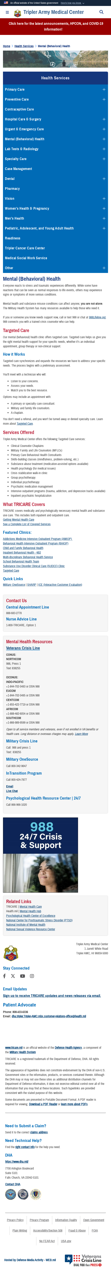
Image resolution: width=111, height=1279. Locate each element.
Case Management (18, 169)
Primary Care (15, 89)
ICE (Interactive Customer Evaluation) (60, 585)
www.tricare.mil (13, 1048)
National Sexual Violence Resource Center (30, 929)
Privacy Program (39, 1220)
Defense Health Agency (68, 1048)
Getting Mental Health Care (18, 520)
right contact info (25, 1147)
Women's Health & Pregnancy (27, 208)
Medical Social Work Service (26, 258)
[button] (73, 3)
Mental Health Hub (30, 911)
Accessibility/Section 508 (47, 1231)
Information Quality (66, 1220)
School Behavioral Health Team (21, 562)
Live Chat (12, 791)
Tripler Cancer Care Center (25, 248)
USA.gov (66, 1241)
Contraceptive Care (19, 109)
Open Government (93, 1220)
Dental (9, 179)
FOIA (95, 1231)
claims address (39, 1132)
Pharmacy (12, 188)
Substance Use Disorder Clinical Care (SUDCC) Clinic (34, 566)
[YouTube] (22, 977)
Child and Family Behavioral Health (23, 548)
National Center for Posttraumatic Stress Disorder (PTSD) (39, 920)
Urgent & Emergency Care (24, 129)
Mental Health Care (31, 907)
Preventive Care (17, 99)
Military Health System (23, 1052)
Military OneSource (14, 585)
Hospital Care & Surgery (23, 119)
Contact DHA (12, 1184)
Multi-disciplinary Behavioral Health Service (28, 557)
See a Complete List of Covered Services (27, 524)
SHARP (31, 585)
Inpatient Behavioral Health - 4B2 (22, 553)
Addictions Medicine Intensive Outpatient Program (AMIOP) (37, 539)
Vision (9, 198)
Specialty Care (16, 159)
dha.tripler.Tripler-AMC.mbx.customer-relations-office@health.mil (49, 1016)
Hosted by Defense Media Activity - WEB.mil (30, 1260)
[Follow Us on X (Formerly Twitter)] (13, 977)
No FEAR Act (47, 1241)
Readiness (12, 238)
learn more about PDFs (74, 1104)
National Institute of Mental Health (25, 925)
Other (9, 268)
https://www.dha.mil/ (16, 1162)
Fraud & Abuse (77, 1231)
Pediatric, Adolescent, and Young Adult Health (39, 228)
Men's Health (14, 218)
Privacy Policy (15, 1220)
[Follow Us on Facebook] (4, 977)
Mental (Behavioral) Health (24, 139)
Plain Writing (20, 1231)
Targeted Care (25, 424)
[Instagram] (32, 977)
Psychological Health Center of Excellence (30, 916)
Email (9, 786)
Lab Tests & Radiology (22, 149)
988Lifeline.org (97, 317)
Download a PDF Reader (43, 1104)
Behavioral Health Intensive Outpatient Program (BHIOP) (35, 543)
